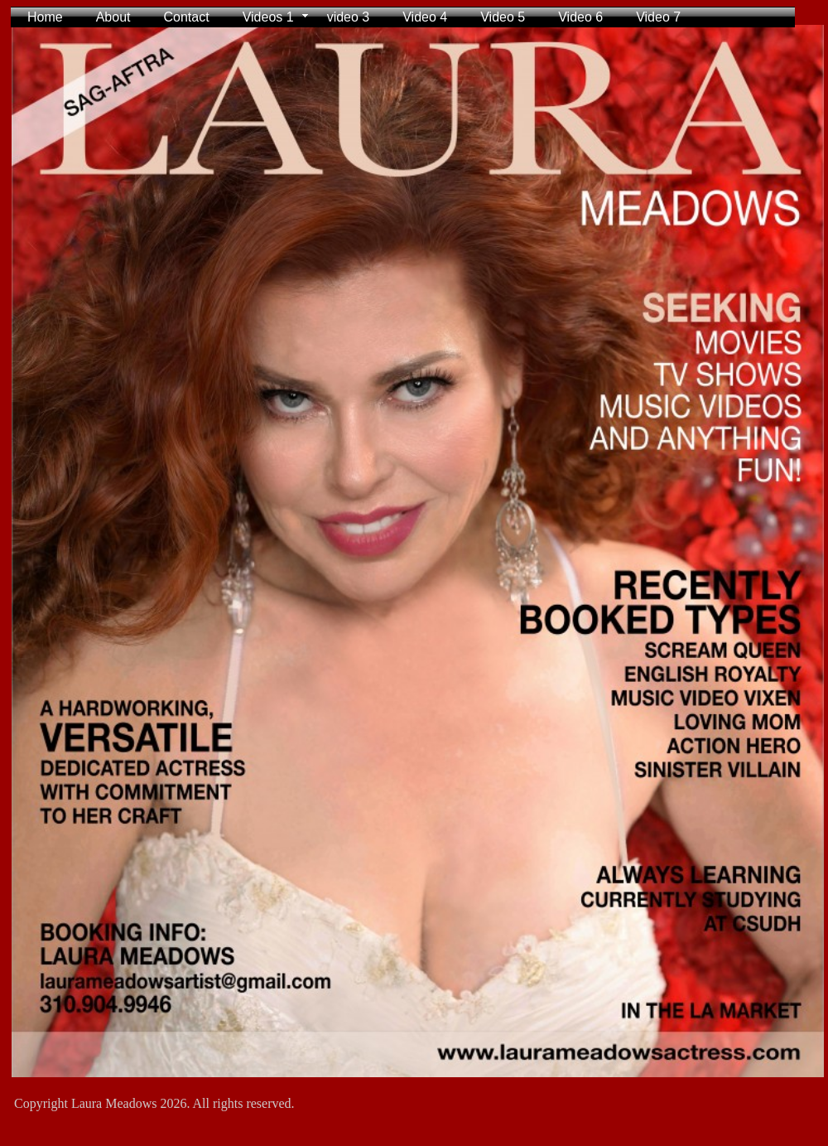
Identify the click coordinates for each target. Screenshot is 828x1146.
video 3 (348, 17)
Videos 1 (268, 17)
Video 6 (580, 17)
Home (45, 17)
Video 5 (502, 17)
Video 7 (658, 17)
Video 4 (424, 17)
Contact (186, 17)
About (113, 17)
